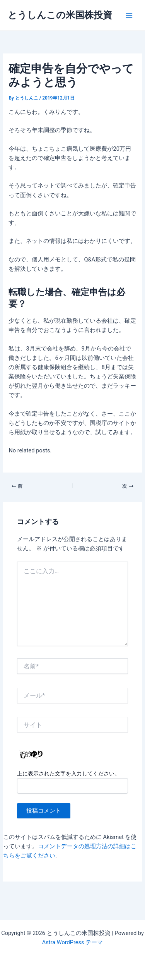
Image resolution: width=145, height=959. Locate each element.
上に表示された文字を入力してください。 (68, 773)
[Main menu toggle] (129, 15)
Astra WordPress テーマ (72, 942)
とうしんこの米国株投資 (60, 15)
